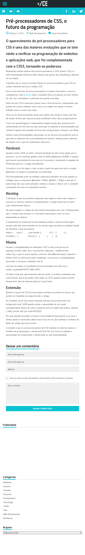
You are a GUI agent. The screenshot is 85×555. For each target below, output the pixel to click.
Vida (5, 510)
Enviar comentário (42, 408)
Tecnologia (8, 502)
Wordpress (8, 518)
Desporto (7, 494)
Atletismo (7, 482)
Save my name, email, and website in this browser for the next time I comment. (41, 378)
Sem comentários (60, 33)
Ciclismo (6, 486)
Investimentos (9, 498)
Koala (28, 94)
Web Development (37, 33)
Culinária (7, 490)
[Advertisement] (42, 449)
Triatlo (6, 506)
